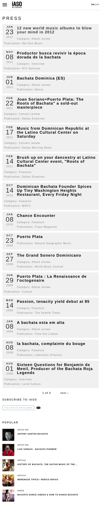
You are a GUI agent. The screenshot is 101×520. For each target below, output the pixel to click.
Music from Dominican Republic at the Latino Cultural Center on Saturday (53, 132)
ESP (97, 4)
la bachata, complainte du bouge (51, 343)
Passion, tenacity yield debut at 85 (53, 301)
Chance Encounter (36, 215)
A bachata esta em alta (41, 322)
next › (64, 393)
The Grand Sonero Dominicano (49, 255)
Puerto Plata (30, 236)
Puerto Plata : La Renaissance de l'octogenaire (52, 278)
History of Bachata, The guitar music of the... (47, 464)
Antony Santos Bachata (32, 434)
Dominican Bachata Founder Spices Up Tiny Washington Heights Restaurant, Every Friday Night (54, 190)
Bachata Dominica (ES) (41, 78)
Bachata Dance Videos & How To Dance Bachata (47, 495)
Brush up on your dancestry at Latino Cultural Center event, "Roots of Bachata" (56, 161)
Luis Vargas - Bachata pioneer (37, 449)
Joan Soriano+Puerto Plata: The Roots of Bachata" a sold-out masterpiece (50, 103)
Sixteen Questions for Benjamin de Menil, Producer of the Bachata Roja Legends (55, 369)
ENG (93, 4)
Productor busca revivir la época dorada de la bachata (51, 55)
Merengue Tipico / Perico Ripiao (37, 479)
